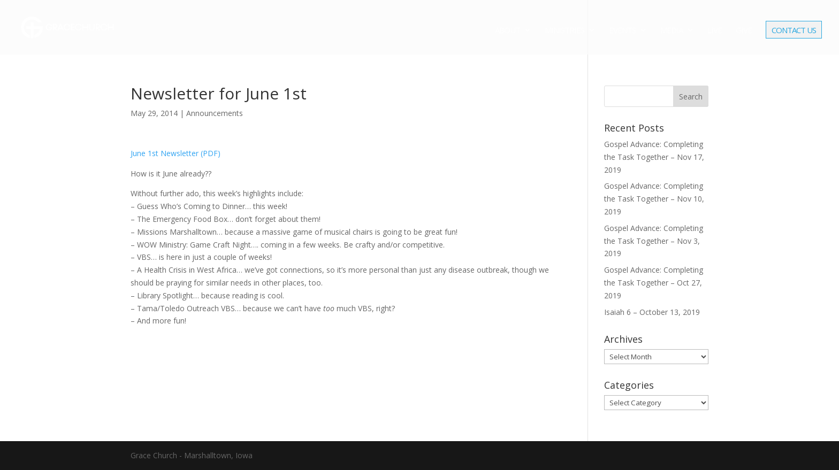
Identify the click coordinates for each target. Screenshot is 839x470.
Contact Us (794, 31)
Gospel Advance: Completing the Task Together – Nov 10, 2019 (654, 199)
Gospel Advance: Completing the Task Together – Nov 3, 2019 (653, 241)
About (507, 30)
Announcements (214, 113)
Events (622, 30)
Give (744, 30)
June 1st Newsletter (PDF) (175, 153)
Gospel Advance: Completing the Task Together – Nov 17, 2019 (654, 157)
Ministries (564, 30)
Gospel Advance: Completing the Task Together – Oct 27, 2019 (653, 283)
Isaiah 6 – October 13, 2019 (652, 312)
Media (671, 30)
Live (714, 30)
